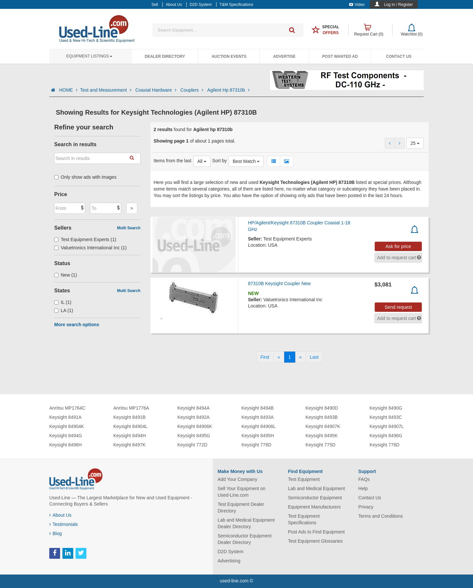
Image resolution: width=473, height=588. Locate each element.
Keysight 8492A (193, 417)
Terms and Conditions (380, 516)
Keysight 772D (192, 444)
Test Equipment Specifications (304, 519)
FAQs (364, 479)
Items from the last (172, 160)
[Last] (314, 357)
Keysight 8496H (65, 444)
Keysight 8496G (386, 435)
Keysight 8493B (321, 417)
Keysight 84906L (258, 426)
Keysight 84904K (66, 426)
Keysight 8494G (65, 435)
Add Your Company (238, 479)
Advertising (229, 560)
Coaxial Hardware (156, 90)
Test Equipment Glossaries (315, 541)
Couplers (192, 90)
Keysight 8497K (129, 444)
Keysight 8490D (321, 408)
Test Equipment (304, 479)
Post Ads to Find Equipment (316, 531)
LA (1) (63, 310)
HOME (68, 90)
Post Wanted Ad (340, 56)
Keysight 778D (256, 444)
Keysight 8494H (129, 435)
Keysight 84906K (194, 426)
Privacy (365, 506)
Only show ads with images (85, 177)
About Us (60, 515)
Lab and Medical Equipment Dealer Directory (246, 523)
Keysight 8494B (257, 408)
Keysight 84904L (130, 426)
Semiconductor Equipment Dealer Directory (245, 539)
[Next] (300, 357)
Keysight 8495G (193, 435)
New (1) (65, 275)
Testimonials (63, 524)
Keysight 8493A (257, 417)
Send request (398, 307)
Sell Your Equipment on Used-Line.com (242, 492)
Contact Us (399, 56)
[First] (265, 357)
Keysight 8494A (193, 408)
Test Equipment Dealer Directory (241, 507)
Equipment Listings (89, 56)
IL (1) (62, 302)
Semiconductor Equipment (315, 497)
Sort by (219, 160)
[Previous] (278, 357)
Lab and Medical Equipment (316, 488)
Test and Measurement (106, 90)
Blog (55, 533)
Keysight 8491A (65, 417)
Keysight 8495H (257, 435)
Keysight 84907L (387, 426)
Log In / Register (398, 4)
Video (357, 4)
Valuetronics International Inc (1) (90, 247)
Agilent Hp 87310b (228, 90)
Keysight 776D (384, 444)
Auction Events (229, 56)
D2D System (231, 551)
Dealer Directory (165, 56)
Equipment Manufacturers (314, 506)
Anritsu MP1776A (131, 408)
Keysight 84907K (322, 426)
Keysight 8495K (321, 435)
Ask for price (398, 246)
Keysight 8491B (129, 417)
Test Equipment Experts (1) (85, 239)
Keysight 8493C (386, 417)
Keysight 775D (320, 444)
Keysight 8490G (386, 408)
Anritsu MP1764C (67, 408)
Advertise (284, 56)
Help (363, 488)
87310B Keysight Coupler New (279, 283)
